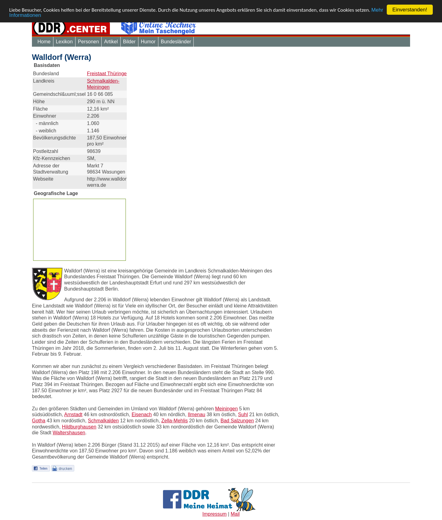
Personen (88, 41)
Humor (148, 41)
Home (44, 41)
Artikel (111, 41)
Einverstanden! (409, 10)
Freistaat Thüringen (108, 73)
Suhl (243, 414)
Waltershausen (69, 432)
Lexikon (64, 41)
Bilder (129, 41)
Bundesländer (176, 41)
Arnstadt (73, 414)
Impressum (214, 514)
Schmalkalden (103, 420)
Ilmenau (196, 414)
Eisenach (142, 414)
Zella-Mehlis (174, 420)
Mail (235, 514)
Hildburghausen (79, 426)
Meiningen (226, 408)
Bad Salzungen (237, 420)
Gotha (38, 420)
